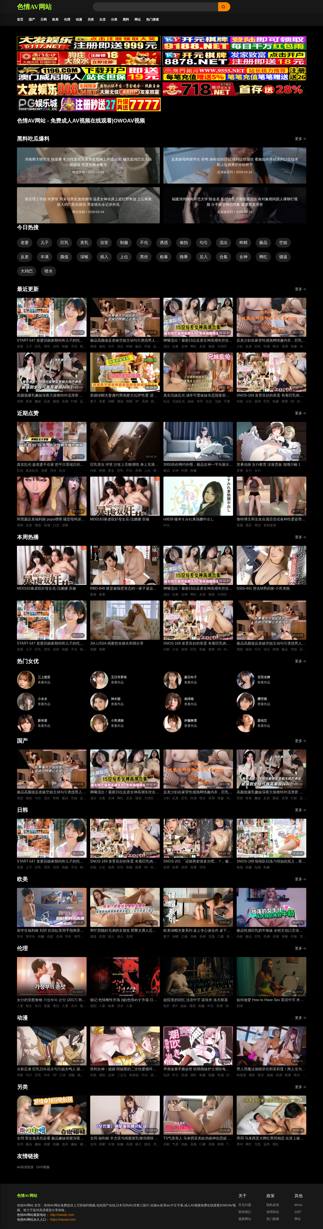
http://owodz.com (62, 1215)
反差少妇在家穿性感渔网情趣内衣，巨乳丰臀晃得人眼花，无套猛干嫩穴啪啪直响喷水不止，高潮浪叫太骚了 (271, 340)
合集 (223, 257)
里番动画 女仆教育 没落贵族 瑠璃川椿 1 (269, 464)
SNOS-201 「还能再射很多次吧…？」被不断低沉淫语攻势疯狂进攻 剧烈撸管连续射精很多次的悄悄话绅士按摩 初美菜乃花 (198, 861)
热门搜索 (152, 19)
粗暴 (164, 257)
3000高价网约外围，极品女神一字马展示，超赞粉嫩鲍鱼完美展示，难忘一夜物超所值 (198, 465)
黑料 (126, 19)
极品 (263, 242)
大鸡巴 (27, 271)
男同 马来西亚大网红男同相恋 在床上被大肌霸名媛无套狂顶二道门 (270, 1138)
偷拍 (184, 242)
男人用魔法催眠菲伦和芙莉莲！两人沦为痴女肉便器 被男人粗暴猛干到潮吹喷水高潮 (271, 1069)
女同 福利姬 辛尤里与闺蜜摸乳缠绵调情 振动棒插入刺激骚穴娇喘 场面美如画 (124, 1138)
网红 (263, 257)
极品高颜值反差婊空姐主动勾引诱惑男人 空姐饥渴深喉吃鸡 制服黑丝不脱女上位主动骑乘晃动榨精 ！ (123, 340)
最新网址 (244, 1219)
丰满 (44, 257)
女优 (102, 19)
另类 (90, 19)
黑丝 (144, 257)
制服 (124, 242)
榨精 (243, 242)
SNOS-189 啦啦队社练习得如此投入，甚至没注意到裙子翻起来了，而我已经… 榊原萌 (271, 861)
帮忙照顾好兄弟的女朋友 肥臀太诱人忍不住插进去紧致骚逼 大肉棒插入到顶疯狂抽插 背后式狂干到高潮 (123, 931)
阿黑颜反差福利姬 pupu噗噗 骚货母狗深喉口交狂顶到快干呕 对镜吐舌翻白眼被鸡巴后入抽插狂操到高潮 (51, 519)
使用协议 (272, 1212)
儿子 (44, 242)
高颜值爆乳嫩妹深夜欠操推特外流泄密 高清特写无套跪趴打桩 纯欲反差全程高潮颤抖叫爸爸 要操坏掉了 (50, 395)
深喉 (84, 257)
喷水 (49, 271)
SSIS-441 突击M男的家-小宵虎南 (263, 588)
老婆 (25, 242)
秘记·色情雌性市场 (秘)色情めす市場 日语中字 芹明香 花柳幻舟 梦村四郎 (123, 1000)
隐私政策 (272, 1205)
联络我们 (244, 1212)
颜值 (64, 257)
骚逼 (283, 257)
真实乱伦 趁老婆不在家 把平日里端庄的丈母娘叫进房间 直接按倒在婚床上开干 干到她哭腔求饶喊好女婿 (50, 465)
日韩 (43, 19)
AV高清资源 (25, 1167)
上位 (124, 257)
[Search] (155, 6)
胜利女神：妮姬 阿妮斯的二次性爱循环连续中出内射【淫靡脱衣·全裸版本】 (123, 1069)
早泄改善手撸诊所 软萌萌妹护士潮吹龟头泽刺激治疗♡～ (196, 1069)
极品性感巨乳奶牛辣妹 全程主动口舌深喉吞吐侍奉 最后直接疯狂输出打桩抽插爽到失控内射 (270, 931)
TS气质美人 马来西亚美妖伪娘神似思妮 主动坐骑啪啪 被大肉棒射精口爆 (197, 1138)
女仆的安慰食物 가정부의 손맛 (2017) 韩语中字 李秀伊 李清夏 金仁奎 (51, 1000)
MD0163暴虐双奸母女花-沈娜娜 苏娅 (119, 519)
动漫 (79, 19)
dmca (298, 1205)
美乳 (84, 242)
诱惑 (164, 242)
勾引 (204, 242)
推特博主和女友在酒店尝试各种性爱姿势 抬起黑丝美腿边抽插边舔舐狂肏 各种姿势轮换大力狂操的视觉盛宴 (270, 519)
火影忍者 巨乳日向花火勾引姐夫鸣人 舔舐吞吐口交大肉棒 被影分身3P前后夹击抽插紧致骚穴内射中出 (50, 1069)
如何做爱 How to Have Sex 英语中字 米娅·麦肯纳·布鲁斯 (271, 1000)
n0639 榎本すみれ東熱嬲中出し (188, 519)
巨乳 (64, 242)
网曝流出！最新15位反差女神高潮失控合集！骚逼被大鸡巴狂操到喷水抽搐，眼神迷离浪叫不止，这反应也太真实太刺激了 (197, 340)
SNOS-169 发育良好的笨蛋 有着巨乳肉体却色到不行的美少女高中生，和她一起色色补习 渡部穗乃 (271, 395)
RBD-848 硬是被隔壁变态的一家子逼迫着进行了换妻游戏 (123, 588)
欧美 (55, 19)
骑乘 (184, 257)
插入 (104, 257)
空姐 (283, 242)
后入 (204, 257)
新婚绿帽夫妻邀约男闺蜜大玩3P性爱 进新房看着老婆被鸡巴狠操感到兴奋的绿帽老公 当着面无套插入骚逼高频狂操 (124, 395)
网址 (137, 19)
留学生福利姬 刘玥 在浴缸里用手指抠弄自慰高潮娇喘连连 (50, 931)
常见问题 (244, 1205)
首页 (20, 19)
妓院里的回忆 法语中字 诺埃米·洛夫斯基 (195, 1000)
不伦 (144, 242)
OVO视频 (43, 1167)
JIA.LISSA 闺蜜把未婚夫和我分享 (117, 643)
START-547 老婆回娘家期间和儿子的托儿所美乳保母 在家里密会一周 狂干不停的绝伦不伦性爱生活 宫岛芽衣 (50, 340)
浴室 (104, 242)
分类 (114, 19)
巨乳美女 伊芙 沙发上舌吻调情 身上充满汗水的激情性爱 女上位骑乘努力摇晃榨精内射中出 (124, 465)
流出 (223, 242)
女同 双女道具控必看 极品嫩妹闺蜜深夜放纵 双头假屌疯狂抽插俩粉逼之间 (50, 1138)
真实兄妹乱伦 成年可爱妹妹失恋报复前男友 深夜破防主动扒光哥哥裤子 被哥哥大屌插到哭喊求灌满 (197, 395)
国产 (32, 19)
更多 (300, 139)
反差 (25, 257)
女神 (243, 257)
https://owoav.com (62, 1219)
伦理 (67, 19)
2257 (298, 1212)
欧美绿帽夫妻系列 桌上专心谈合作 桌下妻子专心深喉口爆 (197, 931)
